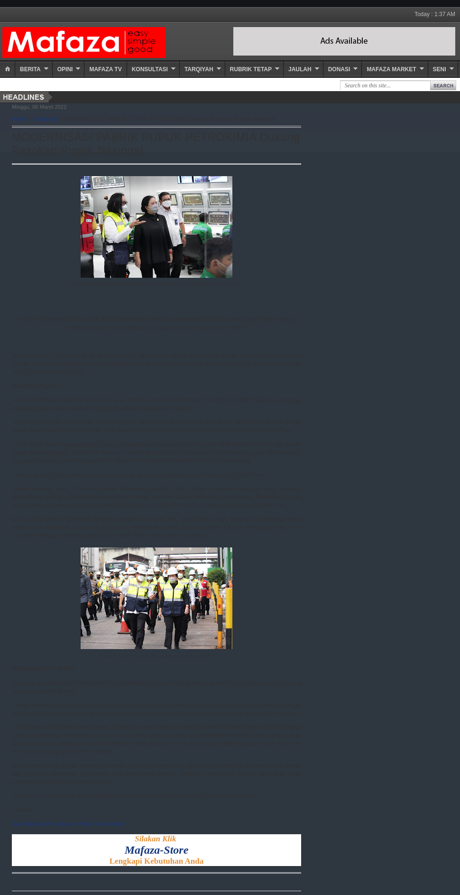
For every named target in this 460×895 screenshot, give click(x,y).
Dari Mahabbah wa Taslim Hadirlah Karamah (68, 823)
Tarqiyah (198, 69)
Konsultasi (150, 69)
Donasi (339, 69)
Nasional (45, 119)
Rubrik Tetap (251, 69)
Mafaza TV (105, 69)
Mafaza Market (391, 69)
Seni (439, 69)
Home (20, 119)
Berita (30, 69)
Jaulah (300, 69)
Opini (65, 69)
